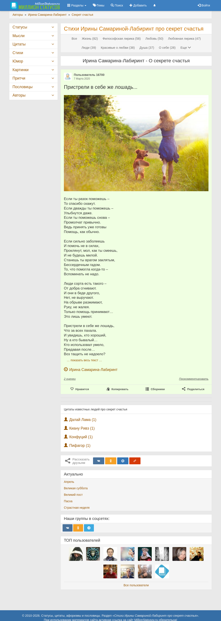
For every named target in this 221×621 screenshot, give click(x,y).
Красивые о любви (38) (118, 47)
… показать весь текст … (84, 360)
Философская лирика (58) (122, 38)
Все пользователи (136, 585)
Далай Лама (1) (82, 420)
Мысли (19, 36)
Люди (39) (89, 47)
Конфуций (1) (81, 437)
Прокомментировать (193, 378)
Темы (98, 5)
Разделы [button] (76, 5)
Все (74, 38)
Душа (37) (146, 47)
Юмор (18, 61)
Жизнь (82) (90, 38)
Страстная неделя (77, 507)
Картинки (20, 70)
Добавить (138, 5)
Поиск (117, 5)
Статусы (20, 27)
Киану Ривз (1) (82, 428)
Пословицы (23, 87)
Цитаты (19, 44)
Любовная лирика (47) (184, 38)
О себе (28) (167, 47)
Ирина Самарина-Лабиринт (93, 370)
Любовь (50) (154, 38)
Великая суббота (76, 488)
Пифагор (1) (79, 445)
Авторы (19, 95)
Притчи (19, 78)
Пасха (68, 501)
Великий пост (73, 494)
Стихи (18, 53)
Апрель (69, 481)
